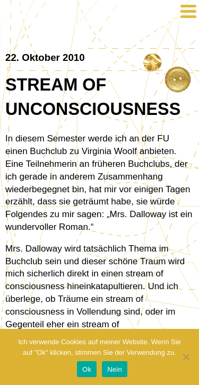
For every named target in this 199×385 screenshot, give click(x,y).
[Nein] (185, 357)
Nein (114, 369)
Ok (86, 369)
